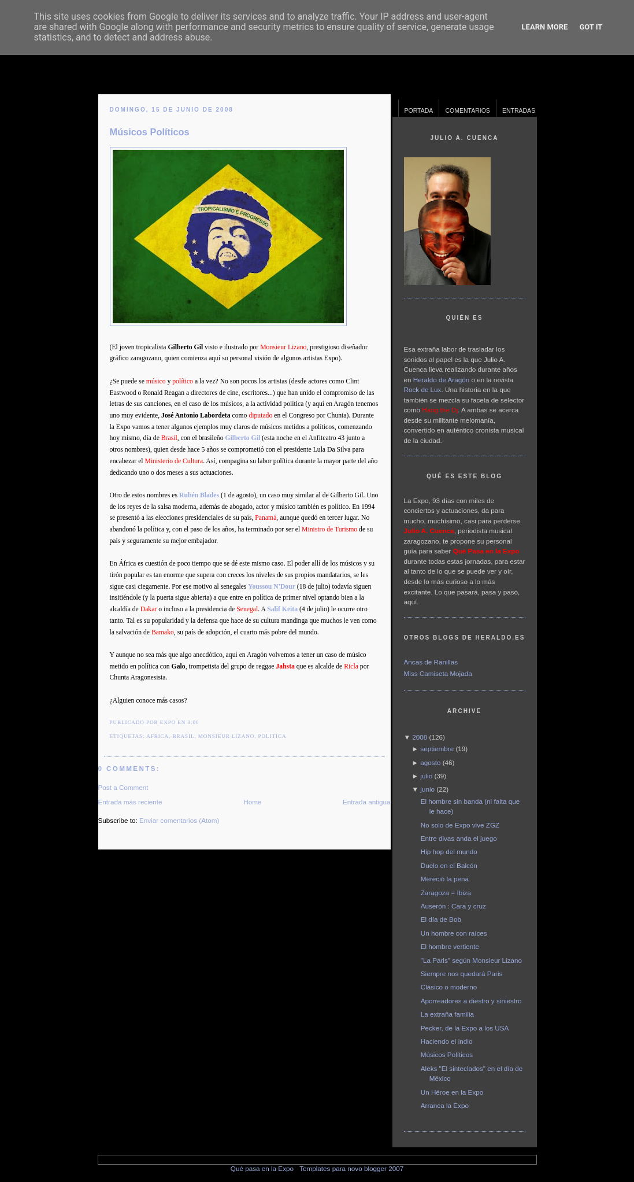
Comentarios (467, 110)
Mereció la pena (445, 878)
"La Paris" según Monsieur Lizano (471, 960)
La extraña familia (447, 1014)
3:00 (193, 722)
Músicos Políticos (150, 132)
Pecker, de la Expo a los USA (465, 1028)
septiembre (437, 748)
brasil (184, 736)
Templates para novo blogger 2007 (351, 1168)
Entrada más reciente (130, 802)
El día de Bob (441, 919)
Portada (419, 110)
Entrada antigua (367, 802)
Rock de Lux (423, 389)
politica (272, 736)
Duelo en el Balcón (449, 865)
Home (252, 802)
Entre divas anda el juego (459, 838)
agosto (430, 762)
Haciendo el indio (447, 1041)
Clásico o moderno (449, 987)
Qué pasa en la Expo (262, 1168)
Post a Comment (123, 787)
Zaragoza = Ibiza (446, 892)
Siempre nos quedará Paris (462, 973)
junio (427, 789)
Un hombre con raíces (454, 933)
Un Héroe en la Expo (452, 1092)
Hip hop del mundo (449, 851)
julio (426, 776)
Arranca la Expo (445, 1105)
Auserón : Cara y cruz (453, 906)
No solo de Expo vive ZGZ (460, 825)
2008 (419, 737)
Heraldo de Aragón (441, 379)
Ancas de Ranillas (431, 662)
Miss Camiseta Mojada (438, 673)
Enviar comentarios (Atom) (179, 820)
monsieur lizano (226, 736)
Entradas (518, 110)
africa (157, 736)
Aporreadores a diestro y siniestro (471, 1000)
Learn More (545, 27)
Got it (590, 27)
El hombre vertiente (450, 946)
